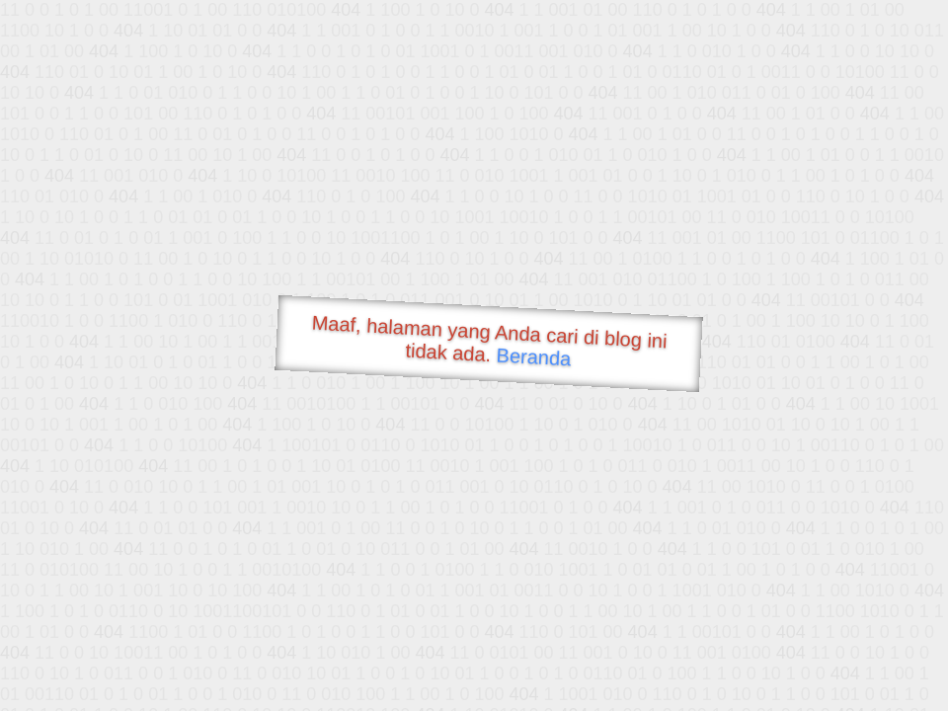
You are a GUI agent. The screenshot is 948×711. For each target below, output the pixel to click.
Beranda (534, 356)
